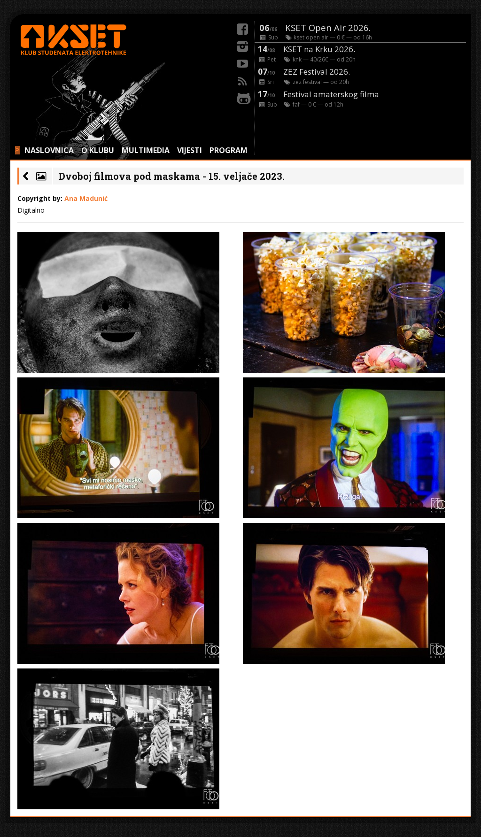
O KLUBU (97, 150)
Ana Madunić (86, 198)
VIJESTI (189, 150)
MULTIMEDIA (146, 150)
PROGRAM (228, 150)
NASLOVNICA (49, 150)
